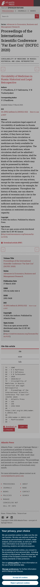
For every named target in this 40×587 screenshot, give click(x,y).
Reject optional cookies (20, 583)
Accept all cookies (20, 577)
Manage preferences (10, 569)
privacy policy (13, 563)
